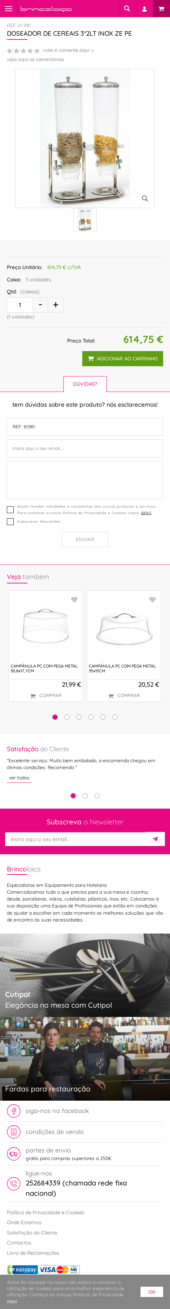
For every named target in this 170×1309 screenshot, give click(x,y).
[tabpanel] (85, 763)
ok (151, 1292)
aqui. (12, 1301)
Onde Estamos (24, 1222)
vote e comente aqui (66, 50)
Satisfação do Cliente (32, 1232)
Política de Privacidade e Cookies (45, 1212)
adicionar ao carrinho (123, 359)
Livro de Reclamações (33, 1253)
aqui (146, 512)
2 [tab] (85, 795)
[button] (55, 717)
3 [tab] (97, 795)
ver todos (19, 778)
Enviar (85, 539)
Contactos (19, 1242)
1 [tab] (73, 795)
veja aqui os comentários (35, 59)
